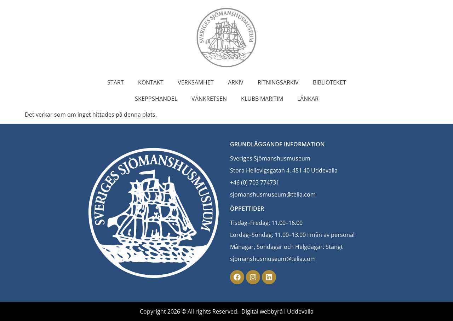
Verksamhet (196, 82)
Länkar (308, 99)
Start (115, 82)
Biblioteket (329, 82)
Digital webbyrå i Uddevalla (277, 311)
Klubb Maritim (262, 99)
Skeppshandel (156, 99)
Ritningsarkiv (278, 82)
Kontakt (151, 82)
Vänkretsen (209, 99)
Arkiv (235, 82)
